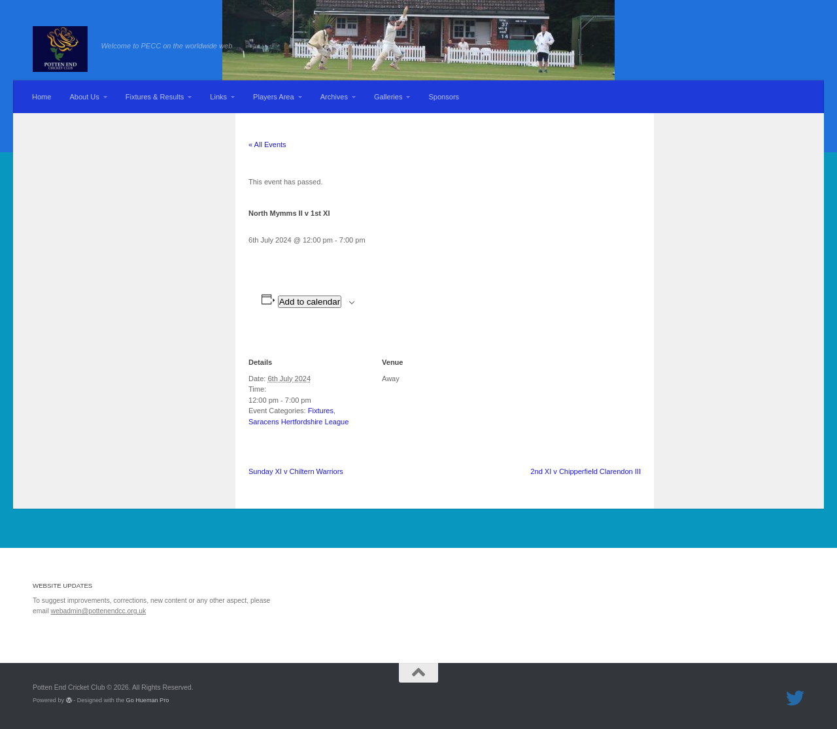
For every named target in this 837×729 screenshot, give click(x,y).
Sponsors (443, 97)
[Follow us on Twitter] (795, 698)
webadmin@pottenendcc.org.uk (98, 611)
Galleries (388, 97)
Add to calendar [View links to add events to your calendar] (309, 302)
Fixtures (320, 411)
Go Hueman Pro (147, 700)
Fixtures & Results (155, 97)
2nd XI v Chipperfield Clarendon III (585, 471)
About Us (84, 97)
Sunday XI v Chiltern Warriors (295, 471)
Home (41, 97)
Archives (334, 97)
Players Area (273, 97)
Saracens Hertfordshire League (298, 422)
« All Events (267, 144)
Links (218, 97)
